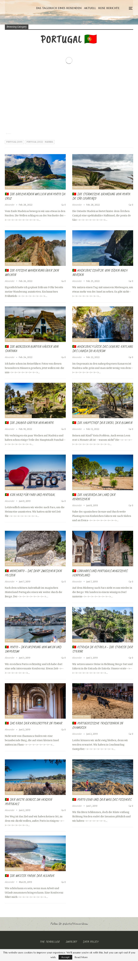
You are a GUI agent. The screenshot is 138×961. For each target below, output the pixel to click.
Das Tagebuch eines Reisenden (77, 8)
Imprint (71, 941)
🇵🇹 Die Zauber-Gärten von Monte (29, 423)
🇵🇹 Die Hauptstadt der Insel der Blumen (102, 423)
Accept (65, 957)
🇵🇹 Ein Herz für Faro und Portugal (30, 495)
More (120, 8)
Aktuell (108, 8)
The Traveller (50, 941)
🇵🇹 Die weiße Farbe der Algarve (29, 876)
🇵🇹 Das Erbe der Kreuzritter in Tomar (33, 723)
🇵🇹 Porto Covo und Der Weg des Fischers (101, 799)
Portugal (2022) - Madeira (40, 142)
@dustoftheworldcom (75, 924)
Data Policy (90, 941)
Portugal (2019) (14, 142)
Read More (81, 957)
